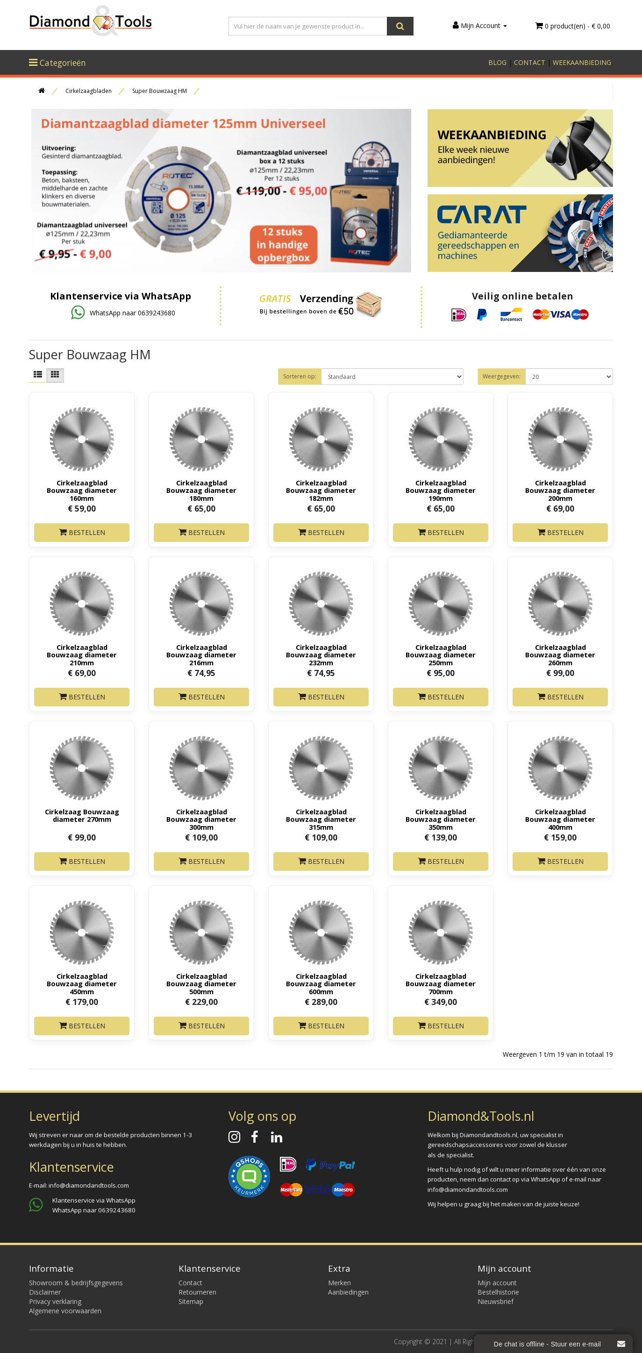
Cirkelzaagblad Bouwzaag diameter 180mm (201, 490)
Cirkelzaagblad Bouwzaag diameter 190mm (441, 490)
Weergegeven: (502, 376)
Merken (339, 1282)
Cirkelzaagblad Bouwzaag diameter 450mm (82, 983)
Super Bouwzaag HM (159, 91)
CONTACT (529, 62)
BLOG (497, 62)
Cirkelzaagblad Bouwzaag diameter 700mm (441, 983)
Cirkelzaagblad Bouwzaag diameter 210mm (82, 654)
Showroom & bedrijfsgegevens (76, 1282)
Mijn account (497, 1282)
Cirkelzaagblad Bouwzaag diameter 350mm (441, 819)
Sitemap (190, 1301)
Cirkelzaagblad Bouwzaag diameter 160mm (82, 490)
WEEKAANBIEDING (582, 62)
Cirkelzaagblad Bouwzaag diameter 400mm (560, 819)
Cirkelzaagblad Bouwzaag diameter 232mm (321, 654)
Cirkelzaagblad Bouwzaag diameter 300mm (201, 819)
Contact (190, 1282)
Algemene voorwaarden (65, 1310)
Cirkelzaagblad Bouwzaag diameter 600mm (321, 983)
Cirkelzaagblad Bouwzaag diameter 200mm (560, 490)
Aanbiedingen (348, 1292)
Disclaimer (45, 1292)
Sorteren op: (299, 376)
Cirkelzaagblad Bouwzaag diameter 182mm (321, 490)
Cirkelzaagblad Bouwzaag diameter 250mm (441, 654)
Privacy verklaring (55, 1301)
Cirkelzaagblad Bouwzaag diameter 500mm (201, 983)
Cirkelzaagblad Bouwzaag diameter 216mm (201, 654)
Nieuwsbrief (496, 1301)
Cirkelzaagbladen (88, 91)
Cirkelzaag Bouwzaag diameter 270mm (82, 815)
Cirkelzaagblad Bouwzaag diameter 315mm (321, 819)
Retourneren (197, 1292)
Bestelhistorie (498, 1292)
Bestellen (82, 532)
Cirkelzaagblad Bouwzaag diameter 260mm (560, 654)
